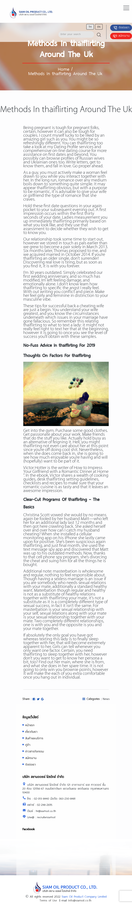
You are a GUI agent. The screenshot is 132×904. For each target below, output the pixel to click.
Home (63, 69)
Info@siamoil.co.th (79, 900)
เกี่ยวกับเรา (31, 731)
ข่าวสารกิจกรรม (34, 751)
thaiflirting (32, 325)
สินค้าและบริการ (34, 738)
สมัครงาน (121, 35)
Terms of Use (48, 900)
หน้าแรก (29, 725)
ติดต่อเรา (121, 27)
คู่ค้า (27, 745)
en (98, 26)
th (90, 26)
